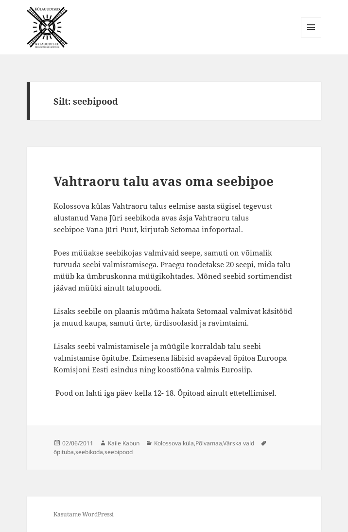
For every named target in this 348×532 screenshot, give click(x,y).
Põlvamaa (208, 443)
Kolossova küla (174, 443)
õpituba (63, 452)
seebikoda (89, 452)
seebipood (118, 452)
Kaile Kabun (123, 443)
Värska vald (238, 443)
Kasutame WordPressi (83, 514)
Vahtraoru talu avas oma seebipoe (163, 181)
